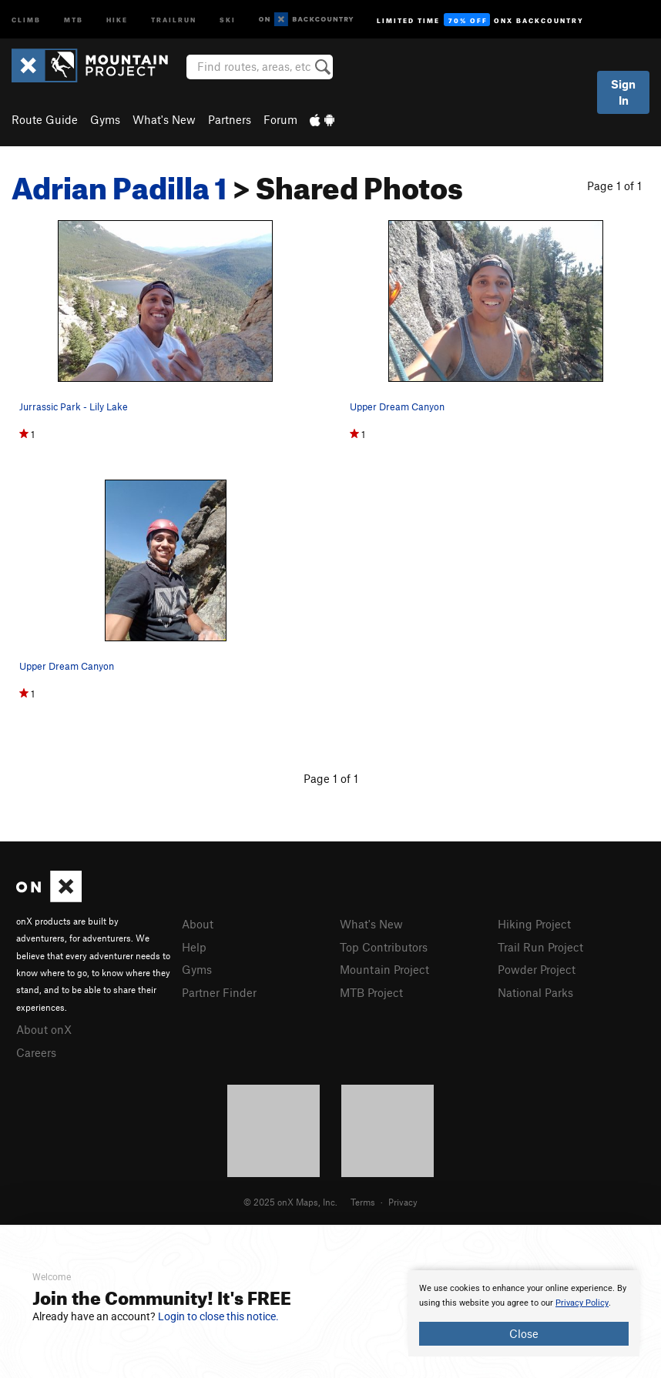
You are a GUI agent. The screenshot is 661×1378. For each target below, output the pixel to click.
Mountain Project (384, 969)
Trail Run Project (540, 947)
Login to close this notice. (218, 1316)
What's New (164, 119)
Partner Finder (219, 992)
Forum (280, 119)
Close (524, 1333)
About (197, 924)
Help (194, 947)
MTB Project (371, 992)
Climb (26, 19)
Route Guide (45, 119)
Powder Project (536, 969)
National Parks (535, 992)
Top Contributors (384, 947)
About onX (44, 1029)
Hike (117, 19)
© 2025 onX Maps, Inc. (290, 1201)
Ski (228, 19)
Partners (229, 119)
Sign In (623, 92)
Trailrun (173, 19)
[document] (524, 1313)
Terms (363, 1201)
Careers (36, 1052)
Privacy (403, 1201)
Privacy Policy (582, 1303)
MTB (73, 19)
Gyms (105, 119)
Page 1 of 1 (614, 185)
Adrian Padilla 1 (119, 182)
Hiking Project (534, 924)
